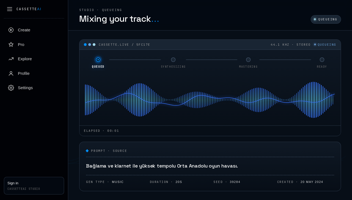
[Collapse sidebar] (10, 9)
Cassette (29, 9)
